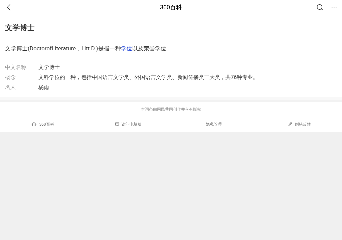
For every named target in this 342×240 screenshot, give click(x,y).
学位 (126, 48)
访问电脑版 (128, 124)
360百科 (171, 7)
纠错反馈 (299, 124)
